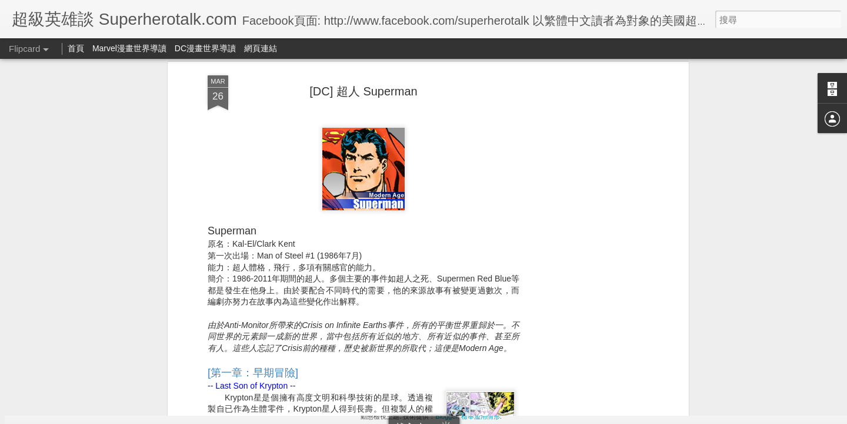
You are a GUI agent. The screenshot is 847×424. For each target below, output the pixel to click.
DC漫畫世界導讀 (205, 48)
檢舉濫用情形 (480, 416)
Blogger (446, 416)
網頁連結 (260, 48)
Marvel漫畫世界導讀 (129, 48)
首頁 (76, 48)
